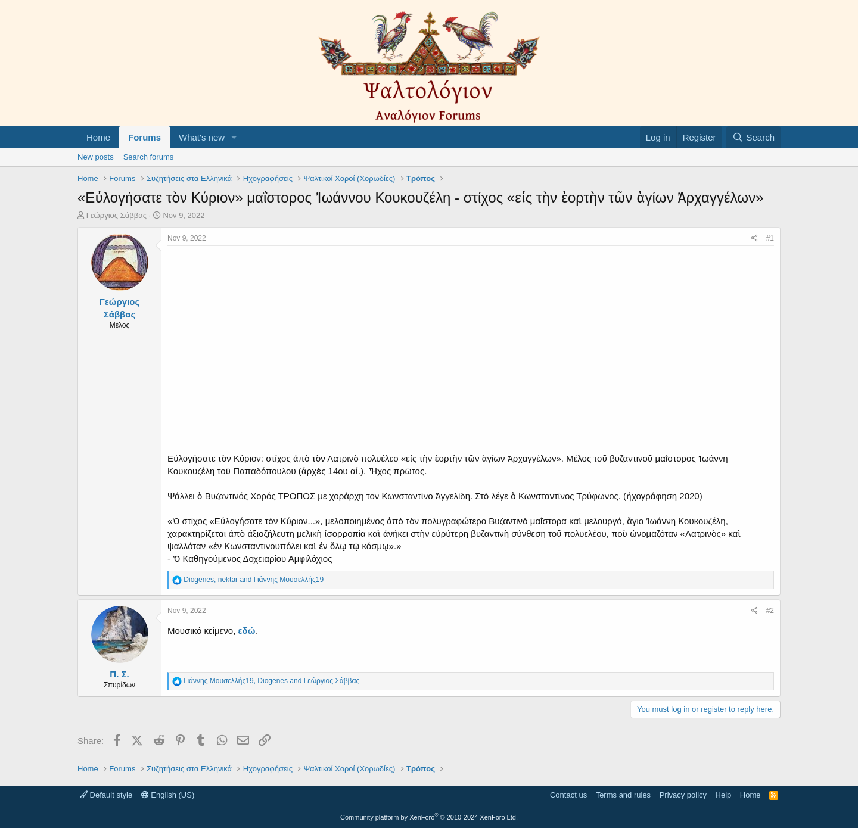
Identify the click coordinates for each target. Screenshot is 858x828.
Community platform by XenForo (429, 817)
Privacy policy (683, 794)
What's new (202, 137)
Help (724, 794)
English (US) (168, 794)
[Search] (753, 137)
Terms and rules (623, 794)
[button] (234, 137)
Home (98, 137)
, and (254, 579)
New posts (95, 156)
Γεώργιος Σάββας (116, 215)
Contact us (568, 794)
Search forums (148, 156)
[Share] (754, 238)
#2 (770, 610)
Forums (144, 137)
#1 (770, 238)
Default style (106, 794)
